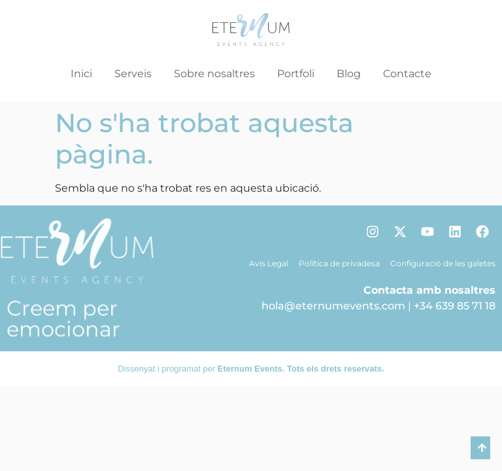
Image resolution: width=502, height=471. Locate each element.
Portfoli (295, 73)
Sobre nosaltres (214, 73)
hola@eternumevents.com (333, 306)
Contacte (407, 73)
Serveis (133, 73)
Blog (349, 73)
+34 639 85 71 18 (454, 306)
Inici (81, 73)
